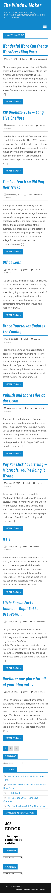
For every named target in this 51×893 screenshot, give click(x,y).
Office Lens (12, 262)
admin (30, 125)
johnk (24, 59)
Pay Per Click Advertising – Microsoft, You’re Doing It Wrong (25, 470)
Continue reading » (12, 101)
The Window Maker (22, 5)
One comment (39, 621)
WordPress (30, 889)
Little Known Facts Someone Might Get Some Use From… (23, 608)
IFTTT (6, 539)
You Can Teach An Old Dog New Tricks (26, 806)
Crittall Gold (14, 793)
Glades (42, 889)
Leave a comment (40, 59)
